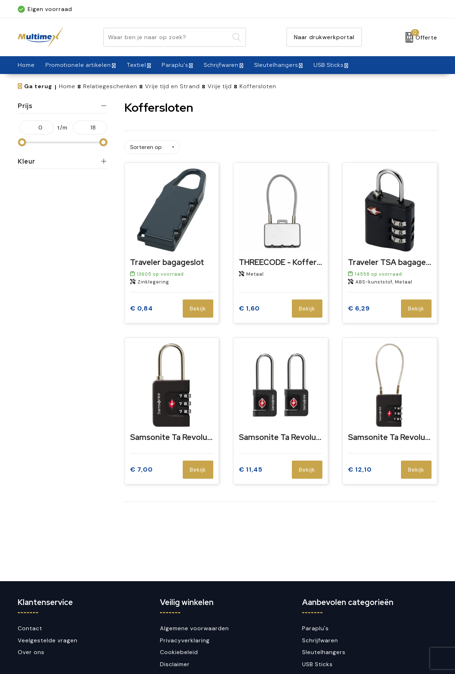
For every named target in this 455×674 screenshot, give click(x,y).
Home (67, 86)
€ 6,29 (359, 308)
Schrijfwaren (221, 65)
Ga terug (38, 86)
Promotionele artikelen (78, 65)
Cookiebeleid (179, 652)
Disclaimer (175, 664)
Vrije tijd (220, 86)
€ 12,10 (360, 469)
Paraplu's (175, 65)
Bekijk (198, 308)
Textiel (136, 65)
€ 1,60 (249, 308)
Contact (30, 628)
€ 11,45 (250, 469)
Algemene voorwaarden (194, 628)
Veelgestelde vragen (47, 640)
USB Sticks (328, 65)
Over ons (31, 652)
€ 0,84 (141, 308)
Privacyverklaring (185, 640)
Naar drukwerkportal (324, 37)
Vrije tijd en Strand (172, 86)
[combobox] (167, 37)
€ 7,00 (141, 469)
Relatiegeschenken (110, 86)
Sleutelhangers (276, 65)
